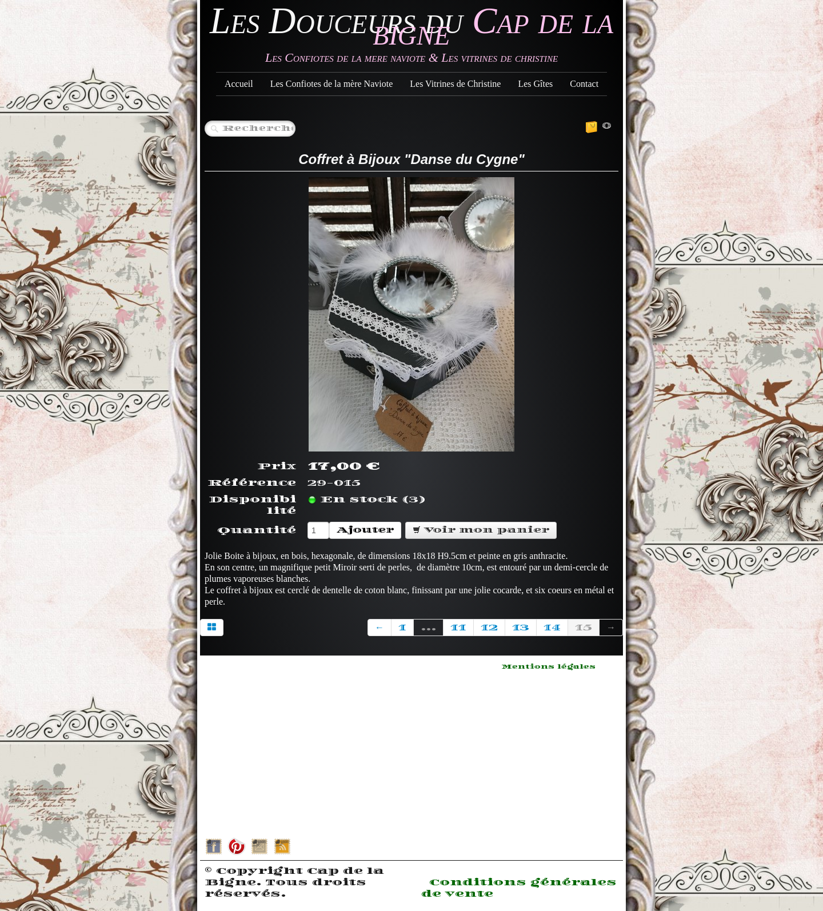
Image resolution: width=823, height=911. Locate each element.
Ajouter (365, 530)
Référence (251, 483)
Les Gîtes (535, 84)
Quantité (256, 530)
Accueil (239, 84)
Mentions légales (549, 667)
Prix (276, 466)
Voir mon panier (481, 530)
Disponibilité (252, 505)
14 (552, 627)
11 (458, 627)
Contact (584, 84)
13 (520, 627)
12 (489, 627)
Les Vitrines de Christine (455, 84)
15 (583, 627)
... (428, 627)
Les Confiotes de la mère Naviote (331, 84)
